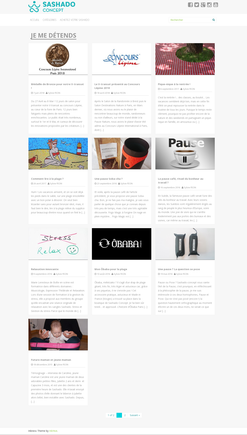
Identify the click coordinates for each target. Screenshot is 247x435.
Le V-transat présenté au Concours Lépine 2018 (117, 86)
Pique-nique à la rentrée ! (174, 84)
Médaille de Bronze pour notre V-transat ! (57, 86)
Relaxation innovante (44, 269)
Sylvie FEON (54, 92)
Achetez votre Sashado (74, 19)
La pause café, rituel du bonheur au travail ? (180, 180)
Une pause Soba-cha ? (109, 178)
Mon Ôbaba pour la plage (111, 269)
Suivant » (135, 415)
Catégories (49, 19)
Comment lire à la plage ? (47, 178)
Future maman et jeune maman (51, 359)
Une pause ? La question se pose (179, 269)
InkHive (53, 430)
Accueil (34, 19)
